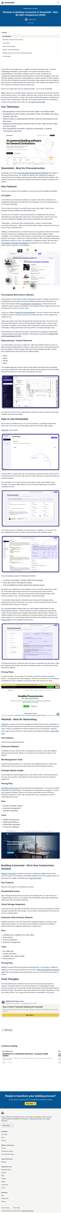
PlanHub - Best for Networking (11, 49)
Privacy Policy (16, 1207)
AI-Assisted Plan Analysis (7, 1154)
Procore (3, 1187)
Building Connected (8, 873)
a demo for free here (37, 102)
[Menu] (58, 2)
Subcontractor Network (7, 1151)
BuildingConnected (6, 1169)
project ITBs (5, 620)
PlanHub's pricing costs (9, 788)
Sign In (3, 1137)
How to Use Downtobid (9, 46)
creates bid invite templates (25, 312)
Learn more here (35, 878)
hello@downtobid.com (27, 1210)
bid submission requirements (30, 304)
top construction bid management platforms (32, 173)
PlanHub (4, 724)
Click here (5, 430)
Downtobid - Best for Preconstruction (13, 39)
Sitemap (3, 1201)
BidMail (3, 1181)
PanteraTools (4, 1184)
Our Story (3, 1140)
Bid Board (3, 1162)
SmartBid (3, 1172)
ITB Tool (3, 1148)
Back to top (7, 1030)
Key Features (6, 43)
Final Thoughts (7, 56)
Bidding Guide (4, 1198)
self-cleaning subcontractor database (14, 243)
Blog (2, 1195)
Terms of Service (5, 1207)
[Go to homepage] (10, 3)
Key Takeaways (7, 36)
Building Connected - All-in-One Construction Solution (17, 53)
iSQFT (3, 1175)
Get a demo (30, 1015)
